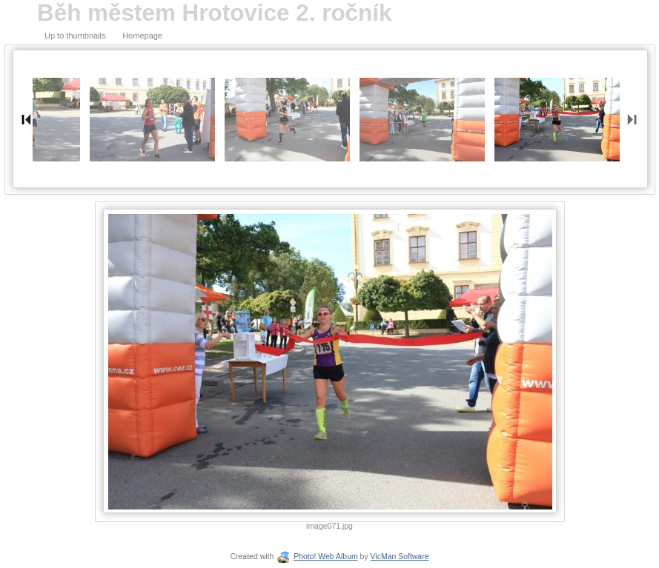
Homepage (142, 35)
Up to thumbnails (75, 35)
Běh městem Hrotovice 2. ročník (214, 13)
